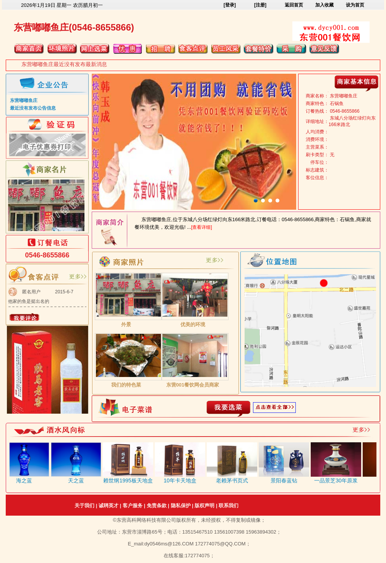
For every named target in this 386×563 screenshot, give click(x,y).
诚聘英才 (108, 505)
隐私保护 (181, 505)
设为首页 (355, 5)
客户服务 (133, 505)
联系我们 (228, 505)
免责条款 (157, 505)
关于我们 (84, 505)
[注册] (260, 5)
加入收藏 (324, 5)
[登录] (230, 5)
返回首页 (294, 5)
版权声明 (204, 505)
